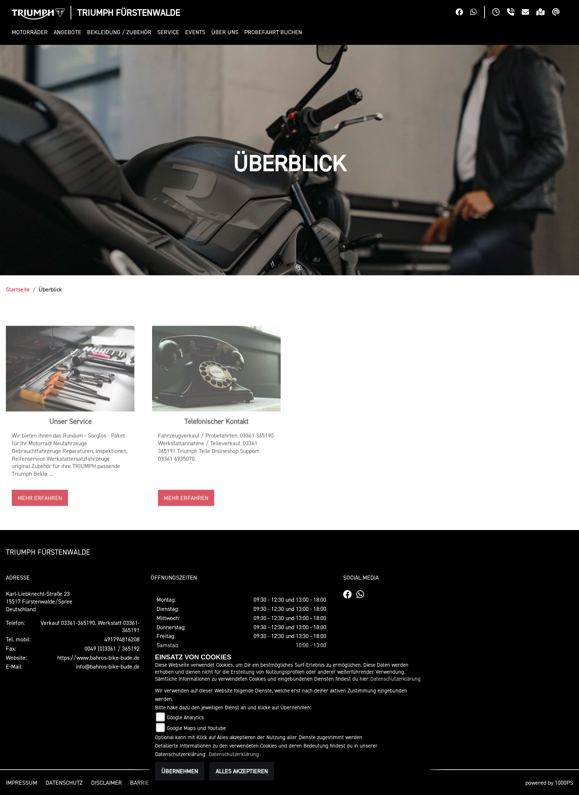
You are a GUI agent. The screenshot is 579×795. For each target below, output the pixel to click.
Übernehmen (179, 771)
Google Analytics (185, 717)
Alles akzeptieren (242, 771)
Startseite (18, 289)
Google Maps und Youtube (196, 728)
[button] (31, 32)
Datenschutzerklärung (395, 679)
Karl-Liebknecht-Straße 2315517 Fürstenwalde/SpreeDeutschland (39, 601)
